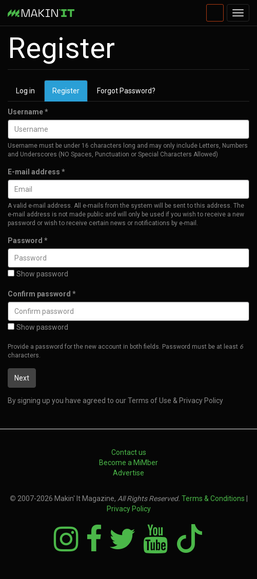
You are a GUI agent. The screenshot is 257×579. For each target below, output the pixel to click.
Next (21, 378)
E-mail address (36, 172)
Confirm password (42, 294)
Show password (38, 274)
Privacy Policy (129, 509)
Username (28, 112)
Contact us (128, 452)
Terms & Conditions (213, 498)
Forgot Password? (126, 91)
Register (70, 94)
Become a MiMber (128, 462)
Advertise (128, 473)
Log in (25, 91)
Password (28, 240)
